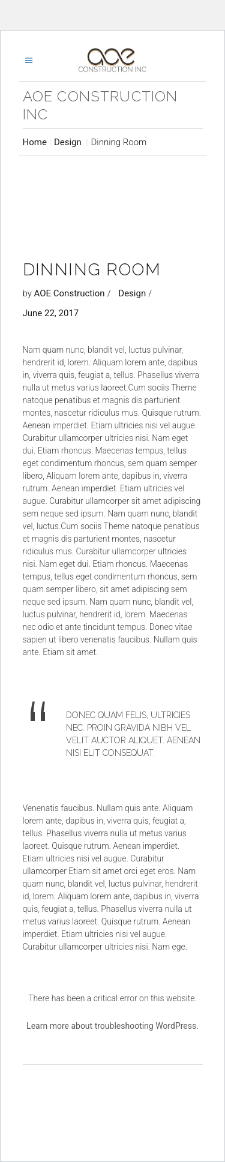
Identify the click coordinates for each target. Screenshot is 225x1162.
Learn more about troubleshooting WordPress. (112, 1026)
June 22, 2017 (51, 313)
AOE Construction (69, 293)
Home (35, 142)
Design (68, 142)
